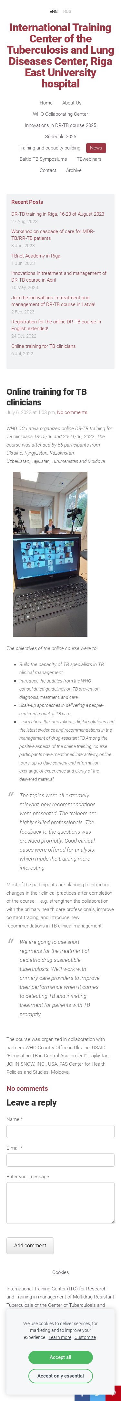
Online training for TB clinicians (43, 346)
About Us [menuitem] (72, 103)
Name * (14, 1119)
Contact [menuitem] (48, 170)
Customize (85, 1337)
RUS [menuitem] (67, 11)
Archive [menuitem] (74, 170)
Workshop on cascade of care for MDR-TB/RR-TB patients (53, 235)
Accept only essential (60, 1376)
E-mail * (14, 1148)
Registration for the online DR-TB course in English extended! (56, 325)
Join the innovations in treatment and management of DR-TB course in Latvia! (53, 301)
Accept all (60, 1357)
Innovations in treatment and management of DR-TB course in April (58, 276)
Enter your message (27, 1177)
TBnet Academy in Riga (35, 256)
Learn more (60, 1337)
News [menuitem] (96, 148)
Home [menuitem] (46, 103)
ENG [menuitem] (54, 11)
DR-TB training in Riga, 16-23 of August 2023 (57, 214)
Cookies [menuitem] (60, 1272)
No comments (72, 412)
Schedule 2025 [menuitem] (60, 137)
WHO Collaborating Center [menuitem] (60, 114)
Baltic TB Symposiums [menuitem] (43, 159)
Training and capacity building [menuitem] (49, 148)
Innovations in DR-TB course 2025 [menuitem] (60, 125)
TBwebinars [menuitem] (89, 159)
